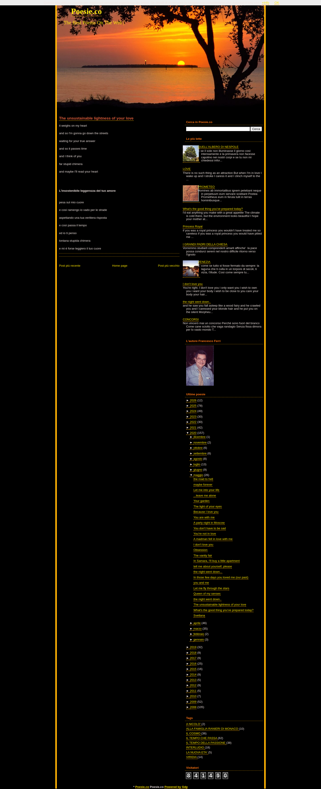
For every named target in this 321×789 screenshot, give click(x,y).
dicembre (199, 437)
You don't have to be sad (209, 528)
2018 (193, 652)
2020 (193, 433)
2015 (193, 669)
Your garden (201, 501)
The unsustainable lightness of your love (96, 118)
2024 (193, 411)
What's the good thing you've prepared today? (213, 208)
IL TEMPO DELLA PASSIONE (206, 742)
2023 (193, 416)
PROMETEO (206, 186)
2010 (193, 696)
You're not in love (204, 533)
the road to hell (203, 479)
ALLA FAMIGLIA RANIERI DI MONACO (212, 728)
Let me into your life (206, 490)
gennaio (198, 639)
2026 (193, 400)
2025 (193, 405)
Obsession (200, 550)
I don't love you (193, 284)
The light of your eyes (207, 506)
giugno (197, 469)
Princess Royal (192, 226)
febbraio (198, 634)
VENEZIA (204, 262)
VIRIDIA (192, 757)
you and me (201, 582)
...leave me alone (204, 495)
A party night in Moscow (209, 522)
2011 (193, 690)
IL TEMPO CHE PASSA (202, 738)
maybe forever (202, 484)
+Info (265, 2)
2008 (193, 707)
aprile (197, 623)
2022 (193, 422)
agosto (197, 458)
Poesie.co (86, 11)
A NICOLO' (194, 724)
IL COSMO (193, 733)
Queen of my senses (206, 593)
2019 (193, 647)
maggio (198, 475)
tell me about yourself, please (212, 566)
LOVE (187, 169)
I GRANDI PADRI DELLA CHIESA (205, 244)
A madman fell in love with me (213, 539)
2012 (193, 685)
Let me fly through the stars (211, 588)
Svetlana (199, 615)
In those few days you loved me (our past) (220, 577)
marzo (197, 628)
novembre (200, 442)
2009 (193, 701)
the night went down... (207, 571)
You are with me (203, 517)
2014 (193, 674)
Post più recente (69, 265)
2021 (193, 427)
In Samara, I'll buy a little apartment (216, 560)
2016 (193, 663)
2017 (193, 658)
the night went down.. (197, 301)
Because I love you (205, 511)
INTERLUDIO (195, 747)
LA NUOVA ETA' (197, 752)
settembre (200, 453)
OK (276, 2)
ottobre (198, 447)
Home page (119, 265)
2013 (193, 680)
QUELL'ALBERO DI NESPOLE (218, 146)
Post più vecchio (168, 265)
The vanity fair (202, 555)
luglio (196, 464)
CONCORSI (191, 319)
